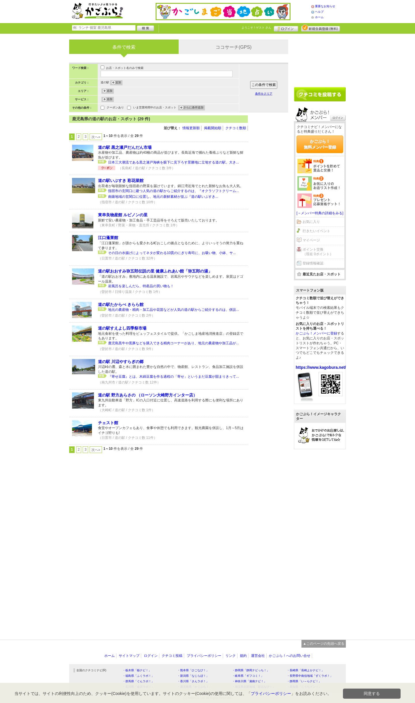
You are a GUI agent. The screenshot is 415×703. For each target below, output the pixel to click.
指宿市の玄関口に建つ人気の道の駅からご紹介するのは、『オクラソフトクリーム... (173, 191)
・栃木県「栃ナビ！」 (136, 670)
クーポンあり (115, 108)
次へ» (95, 137)
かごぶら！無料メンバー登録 (320, 144)
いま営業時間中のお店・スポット (154, 108)
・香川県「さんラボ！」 (193, 681)
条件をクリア (263, 93)
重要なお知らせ (325, 6)
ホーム (319, 17)
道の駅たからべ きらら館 (121, 304)
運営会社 (258, 656)
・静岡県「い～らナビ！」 (304, 681)
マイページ (311, 240)
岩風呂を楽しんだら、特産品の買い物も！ (141, 286)
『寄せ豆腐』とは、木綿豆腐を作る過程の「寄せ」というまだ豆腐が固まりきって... (173, 377)
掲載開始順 (212, 128)
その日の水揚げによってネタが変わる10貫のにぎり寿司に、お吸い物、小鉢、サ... (172, 253)
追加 (118, 83)
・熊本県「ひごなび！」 (193, 670)
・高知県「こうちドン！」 (304, 686)
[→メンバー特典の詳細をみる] (320, 213)
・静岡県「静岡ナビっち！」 (250, 670)
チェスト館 (108, 422)
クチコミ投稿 (172, 656)
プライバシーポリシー (204, 656)
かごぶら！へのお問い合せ (289, 656)
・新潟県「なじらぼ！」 (193, 675)
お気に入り (311, 222)
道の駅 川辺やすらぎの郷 (121, 361)
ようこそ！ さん (256, 27)
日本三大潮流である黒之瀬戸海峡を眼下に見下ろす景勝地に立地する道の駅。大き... (173, 162)
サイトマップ (129, 656)
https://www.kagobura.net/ (321, 367)
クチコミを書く (320, 94)
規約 (243, 656)
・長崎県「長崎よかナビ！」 (305, 670)
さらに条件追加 (193, 108)
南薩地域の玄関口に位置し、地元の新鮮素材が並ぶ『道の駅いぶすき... (163, 197)
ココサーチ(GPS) (233, 47)
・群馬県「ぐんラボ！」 (138, 681)
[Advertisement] (271, 201)
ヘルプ (319, 11)
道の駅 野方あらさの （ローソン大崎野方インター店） (147, 395)
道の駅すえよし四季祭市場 (122, 328)
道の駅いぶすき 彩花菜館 (121, 180)
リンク (230, 656)
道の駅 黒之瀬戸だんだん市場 (125, 147)
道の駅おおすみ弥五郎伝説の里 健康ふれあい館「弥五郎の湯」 (155, 271)
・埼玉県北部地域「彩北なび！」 (253, 686)
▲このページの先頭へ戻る (323, 644)
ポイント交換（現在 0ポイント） (318, 251)
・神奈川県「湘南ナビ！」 (249, 681)
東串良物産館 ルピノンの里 (123, 215)
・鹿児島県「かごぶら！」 (194, 686)
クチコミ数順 (235, 128)
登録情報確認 (313, 263)
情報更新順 (191, 128)
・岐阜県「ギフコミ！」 (248, 675)
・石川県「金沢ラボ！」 (138, 686)
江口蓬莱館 (108, 237)
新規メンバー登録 (320, 28)
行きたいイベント (316, 231)
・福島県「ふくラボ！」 (138, 675)
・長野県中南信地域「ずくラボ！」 (310, 675)
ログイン (286, 28)
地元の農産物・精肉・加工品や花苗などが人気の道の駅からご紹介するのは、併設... (173, 310)
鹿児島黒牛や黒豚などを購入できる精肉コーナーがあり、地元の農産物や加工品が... (173, 343)
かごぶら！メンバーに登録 (316, 333)
